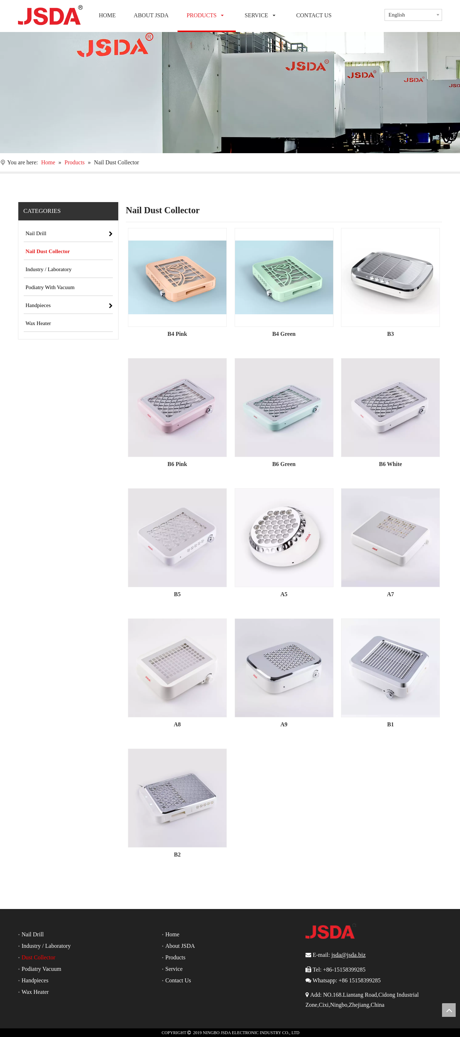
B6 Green (283, 464)
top (449, 1010)
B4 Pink (177, 334)
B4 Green (283, 334)
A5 (284, 594)
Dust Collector (38, 957)
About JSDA (180, 946)
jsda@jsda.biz (348, 954)
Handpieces (35, 980)
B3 (390, 334)
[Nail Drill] (230, 92)
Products (175, 957)
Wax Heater (35, 992)
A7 (390, 594)
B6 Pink (177, 464)
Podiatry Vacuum (41, 969)
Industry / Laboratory (46, 946)
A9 (284, 724)
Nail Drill (33, 934)
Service (174, 969)
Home (172, 934)
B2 (177, 854)
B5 (177, 594)
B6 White (390, 464)
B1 (390, 724)
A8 (177, 724)
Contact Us (178, 980)
